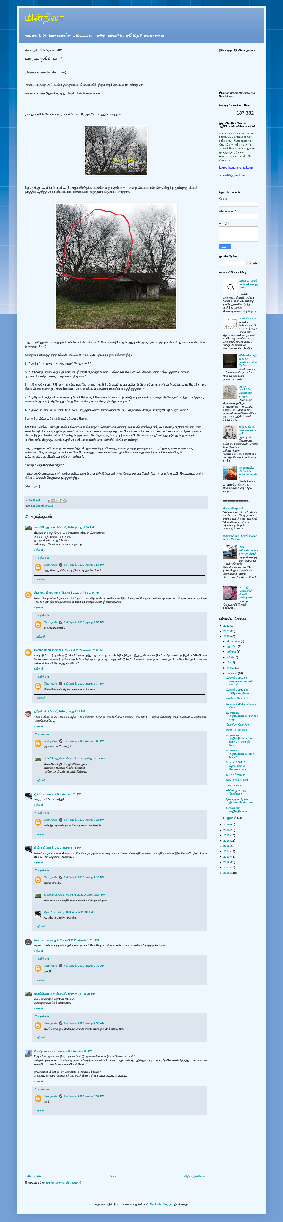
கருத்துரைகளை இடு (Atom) (63, 1182)
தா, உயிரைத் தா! (236, 774)
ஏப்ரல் (231, 667)
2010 (226, 872)
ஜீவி (37, 794)
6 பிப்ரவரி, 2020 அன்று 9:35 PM (84, 741)
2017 (226, 835)
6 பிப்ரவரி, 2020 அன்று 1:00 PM (73, 527)
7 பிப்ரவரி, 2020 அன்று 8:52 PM (84, 1096)
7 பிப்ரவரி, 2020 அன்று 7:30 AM (84, 965)
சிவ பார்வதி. (234, 785)
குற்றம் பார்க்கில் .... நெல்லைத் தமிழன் (246, 391)
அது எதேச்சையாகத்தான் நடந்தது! (248, 550)
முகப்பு (112, 1176)
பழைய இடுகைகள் (194, 1176)
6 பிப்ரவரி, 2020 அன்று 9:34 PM (84, 683)
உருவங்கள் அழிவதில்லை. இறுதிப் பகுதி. (242, 716)
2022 (226, 625)
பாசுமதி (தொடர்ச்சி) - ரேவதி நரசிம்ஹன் (247, 592)
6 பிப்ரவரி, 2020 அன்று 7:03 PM (82, 650)
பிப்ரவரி (232, 673)
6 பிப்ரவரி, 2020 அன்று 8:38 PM (61, 847)
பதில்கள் (43, 557)
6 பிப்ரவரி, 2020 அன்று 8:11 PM (64, 711)
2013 (226, 856)
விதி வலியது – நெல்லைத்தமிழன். (248, 430)
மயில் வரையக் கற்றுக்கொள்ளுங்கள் (248, 284)
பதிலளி (38, 549)
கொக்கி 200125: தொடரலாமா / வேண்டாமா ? (236, 766)
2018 (226, 830)
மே (229, 662)
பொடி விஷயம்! (233, 508)
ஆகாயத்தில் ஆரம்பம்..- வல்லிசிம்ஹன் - (248, 472)
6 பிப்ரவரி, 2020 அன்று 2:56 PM (84, 564)
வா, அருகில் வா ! (237, 779)
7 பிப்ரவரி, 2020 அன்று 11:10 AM (72, 912)
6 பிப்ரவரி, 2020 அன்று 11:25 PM (74, 993)
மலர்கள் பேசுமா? (237, 698)
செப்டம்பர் (234, 641)
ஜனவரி (232, 817)
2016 (226, 840)
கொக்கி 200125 (44, 505)
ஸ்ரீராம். (38, 711)
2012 (226, 862)
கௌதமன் (51, 564)
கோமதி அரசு (42, 1051)
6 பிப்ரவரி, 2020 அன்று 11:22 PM (84, 758)
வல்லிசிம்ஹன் (43, 527)
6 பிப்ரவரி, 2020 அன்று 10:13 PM (78, 940)
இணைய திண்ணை (46, 592)
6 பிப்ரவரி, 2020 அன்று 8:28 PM (61, 794)
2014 (226, 851)
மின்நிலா (44, 17)
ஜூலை (232, 651)
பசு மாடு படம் (247, 318)
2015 (226, 845)
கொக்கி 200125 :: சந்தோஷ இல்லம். (239, 691)
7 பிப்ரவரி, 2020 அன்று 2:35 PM (72, 1051)
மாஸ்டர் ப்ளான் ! (236, 729)
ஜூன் (231, 657)
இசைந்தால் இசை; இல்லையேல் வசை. (240, 801)
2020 (226, 636)
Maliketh (155, 1204)
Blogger (168, 1204)
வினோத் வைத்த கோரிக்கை (236, 792)
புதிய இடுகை (34, 1176)
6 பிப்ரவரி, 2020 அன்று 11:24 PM (84, 894)
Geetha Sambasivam (47, 650)
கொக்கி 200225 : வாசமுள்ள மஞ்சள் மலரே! (239, 681)
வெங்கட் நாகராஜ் (45, 940)
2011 (226, 867)
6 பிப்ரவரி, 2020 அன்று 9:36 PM (84, 877)
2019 (226, 824)
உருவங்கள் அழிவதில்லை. (237, 809)
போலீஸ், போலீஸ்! (238, 724)
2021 (226, 631)
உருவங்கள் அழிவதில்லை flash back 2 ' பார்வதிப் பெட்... (240, 740)
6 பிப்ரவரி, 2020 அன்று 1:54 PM (79, 592)
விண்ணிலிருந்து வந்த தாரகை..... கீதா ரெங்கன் (248, 360)
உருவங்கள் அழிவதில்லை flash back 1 (240, 754)
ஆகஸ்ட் (232, 646)
